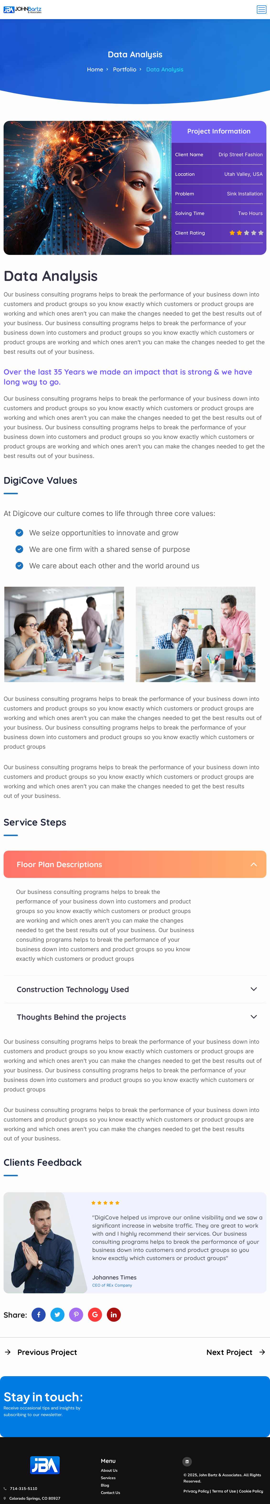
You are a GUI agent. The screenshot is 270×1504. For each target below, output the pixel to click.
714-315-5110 (23, 1488)
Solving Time (190, 213)
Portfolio (124, 69)
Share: (15, 1315)
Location (185, 174)
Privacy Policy (196, 1491)
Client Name (189, 154)
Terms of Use (224, 1491)
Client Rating (190, 233)
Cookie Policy (251, 1491)
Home (95, 69)
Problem (184, 194)
